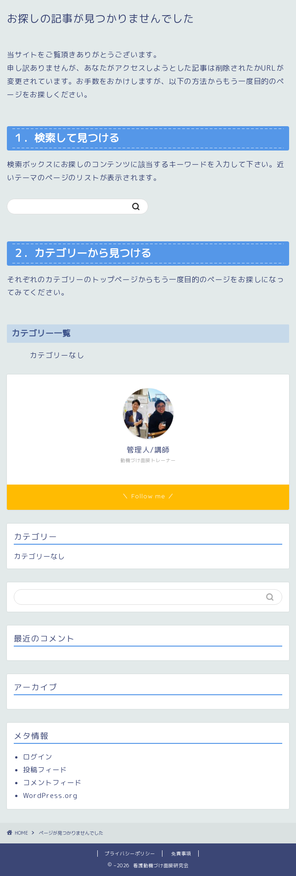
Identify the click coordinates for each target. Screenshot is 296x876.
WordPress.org (50, 795)
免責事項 (181, 853)
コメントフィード (52, 782)
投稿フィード (45, 770)
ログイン (37, 757)
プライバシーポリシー (130, 853)
